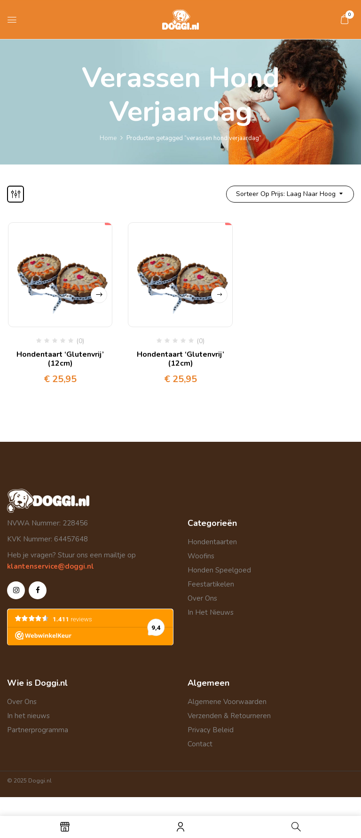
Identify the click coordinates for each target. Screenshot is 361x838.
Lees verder (219, 295)
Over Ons (202, 598)
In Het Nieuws (211, 612)
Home (108, 138)
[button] (344, 19)
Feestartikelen (211, 584)
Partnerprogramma (37, 730)
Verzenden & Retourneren (229, 716)
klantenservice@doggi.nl (50, 566)
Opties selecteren (99, 295)
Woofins (201, 556)
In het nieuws (28, 716)
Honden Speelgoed (219, 570)
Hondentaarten (212, 542)
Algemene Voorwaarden (227, 701)
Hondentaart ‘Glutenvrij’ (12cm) (60, 358)
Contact (200, 744)
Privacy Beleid (211, 730)
